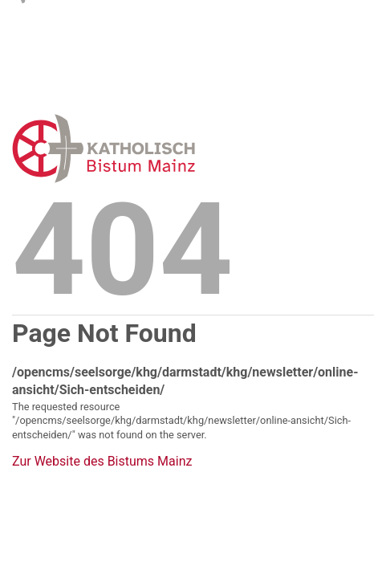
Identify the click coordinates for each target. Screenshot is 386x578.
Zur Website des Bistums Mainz (102, 461)
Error (186, 148)
